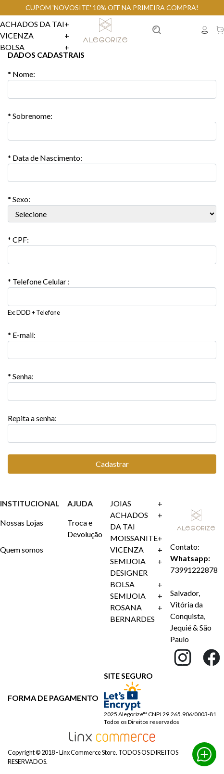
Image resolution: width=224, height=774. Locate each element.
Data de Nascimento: (45, 157)
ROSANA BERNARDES (136, 613)
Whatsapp (204, 754)
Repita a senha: (32, 418)
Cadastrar (112, 463)
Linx (106, 29)
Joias (136, 503)
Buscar (168, 30)
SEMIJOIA (136, 596)
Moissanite (136, 538)
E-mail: (22, 334)
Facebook (211, 657)
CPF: (18, 239)
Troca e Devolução (84, 528)
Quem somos (21, 549)
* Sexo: (19, 199)
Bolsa (34, 47)
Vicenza (34, 35)
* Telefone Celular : (39, 281)
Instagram (182, 657)
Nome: (21, 73)
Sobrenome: (30, 115)
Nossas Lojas (21, 522)
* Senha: (21, 376)
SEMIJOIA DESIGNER (136, 567)
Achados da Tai (34, 24)
